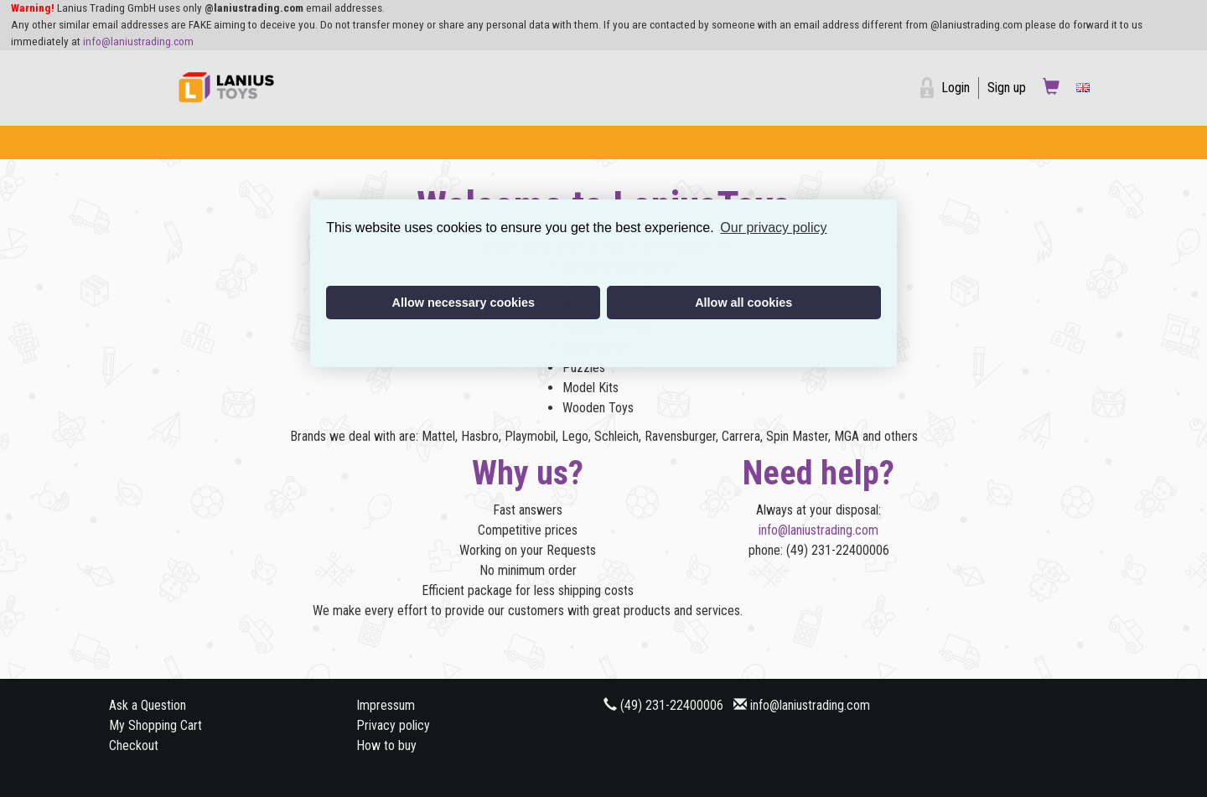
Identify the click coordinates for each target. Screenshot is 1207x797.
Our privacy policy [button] (773, 227)
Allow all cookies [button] (743, 302)
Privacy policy (393, 725)
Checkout (133, 745)
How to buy (386, 745)
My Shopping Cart (155, 725)
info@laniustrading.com (138, 41)
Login (955, 88)
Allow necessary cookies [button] (463, 302)
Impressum (385, 705)
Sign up (1006, 88)
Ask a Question (147, 705)
